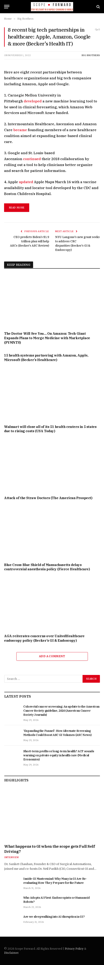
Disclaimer (11, 953)
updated (25, 182)
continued (31, 159)
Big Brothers (91, 55)
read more (16, 207)
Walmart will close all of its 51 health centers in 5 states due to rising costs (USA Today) (50, 429)
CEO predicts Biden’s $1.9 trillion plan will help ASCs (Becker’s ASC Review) (29, 241)
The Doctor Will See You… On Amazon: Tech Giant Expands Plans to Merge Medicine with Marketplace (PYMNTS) (47, 338)
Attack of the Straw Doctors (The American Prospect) (48, 498)
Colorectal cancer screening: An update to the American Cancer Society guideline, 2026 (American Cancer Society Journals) (61, 711)
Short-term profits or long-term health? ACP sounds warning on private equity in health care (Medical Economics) (58, 755)
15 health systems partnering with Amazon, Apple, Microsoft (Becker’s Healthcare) (46, 357)
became (20, 130)
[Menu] (6, 6)
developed (32, 101)
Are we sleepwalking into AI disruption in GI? (54, 916)
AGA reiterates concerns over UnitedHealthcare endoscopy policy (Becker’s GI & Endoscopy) (44, 638)
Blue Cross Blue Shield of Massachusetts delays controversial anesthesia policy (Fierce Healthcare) (47, 567)
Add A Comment (52, 656)
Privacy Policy (74, 949)
